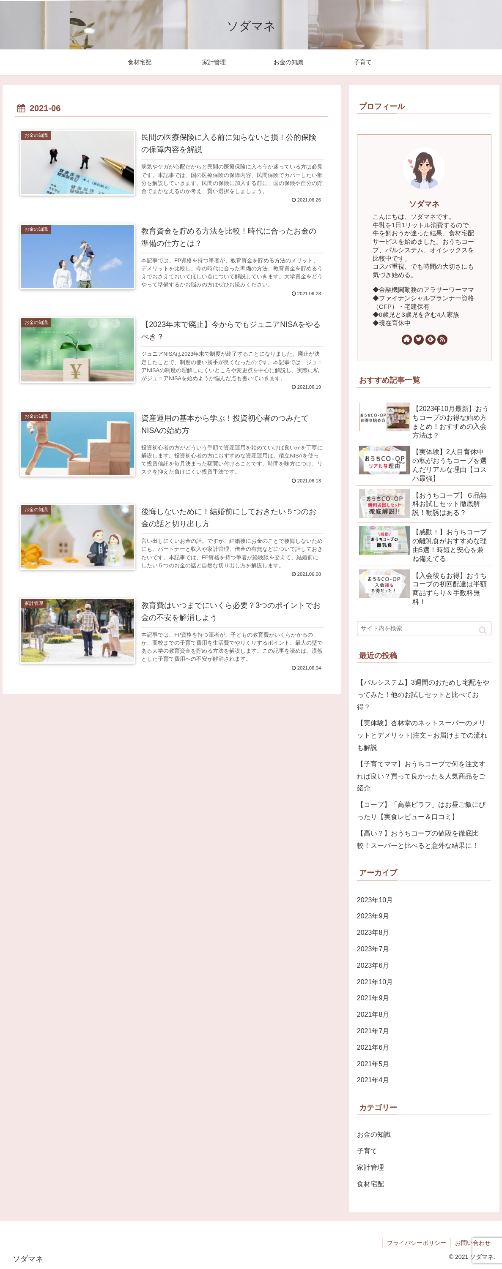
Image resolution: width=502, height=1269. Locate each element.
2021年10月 (375, 982)
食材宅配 (370, 1183)
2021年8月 (373, 1014)
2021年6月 (373, 1047)
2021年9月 (373, 998)
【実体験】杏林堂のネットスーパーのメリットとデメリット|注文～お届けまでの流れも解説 (422, 735)
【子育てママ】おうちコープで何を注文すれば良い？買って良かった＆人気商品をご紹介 (421, 776)
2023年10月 (375, 900)
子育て (367, 1151)
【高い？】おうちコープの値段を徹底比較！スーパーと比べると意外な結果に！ (418, 839)
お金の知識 (374, 1134)
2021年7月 (373, 1031)
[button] (482, 630)
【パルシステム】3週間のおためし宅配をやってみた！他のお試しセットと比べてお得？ (423, 695)
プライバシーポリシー (416, 1242)
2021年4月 (373, 1080)
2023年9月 (373, 916)
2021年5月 (373, 1063)
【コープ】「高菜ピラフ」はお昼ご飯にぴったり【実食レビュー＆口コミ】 (421, 810)
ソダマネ (424, 204)
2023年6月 (373, 965)
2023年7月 (373, 949)
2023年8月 (373, 932)
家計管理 (370, 1167)
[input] (424, 628)
